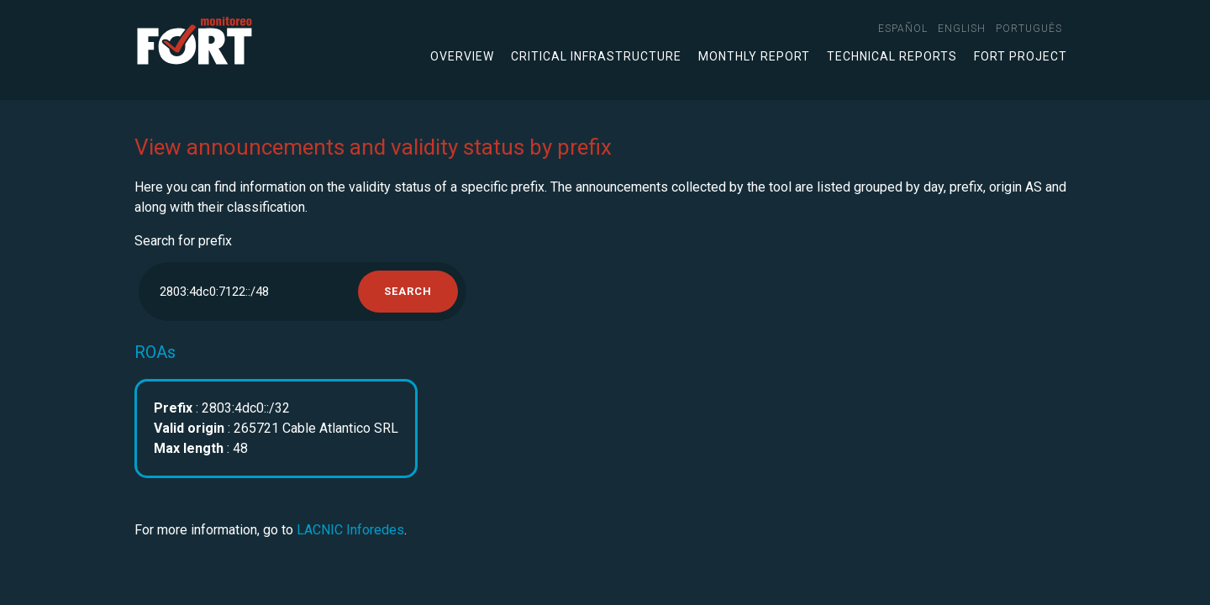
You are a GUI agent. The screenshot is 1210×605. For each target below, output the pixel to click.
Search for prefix (183, 241)
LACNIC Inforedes (350, 530)
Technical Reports (892, 56)
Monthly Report (754, 56)
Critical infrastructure (596, 56)
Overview (462, 56)
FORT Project (1020, 56)
